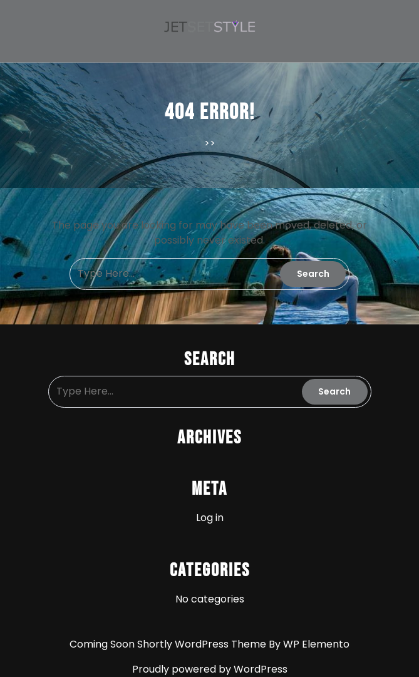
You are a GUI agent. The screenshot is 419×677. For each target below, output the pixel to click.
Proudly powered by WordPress (209, 669)
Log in (210, 517)
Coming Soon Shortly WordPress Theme (169, 644)
